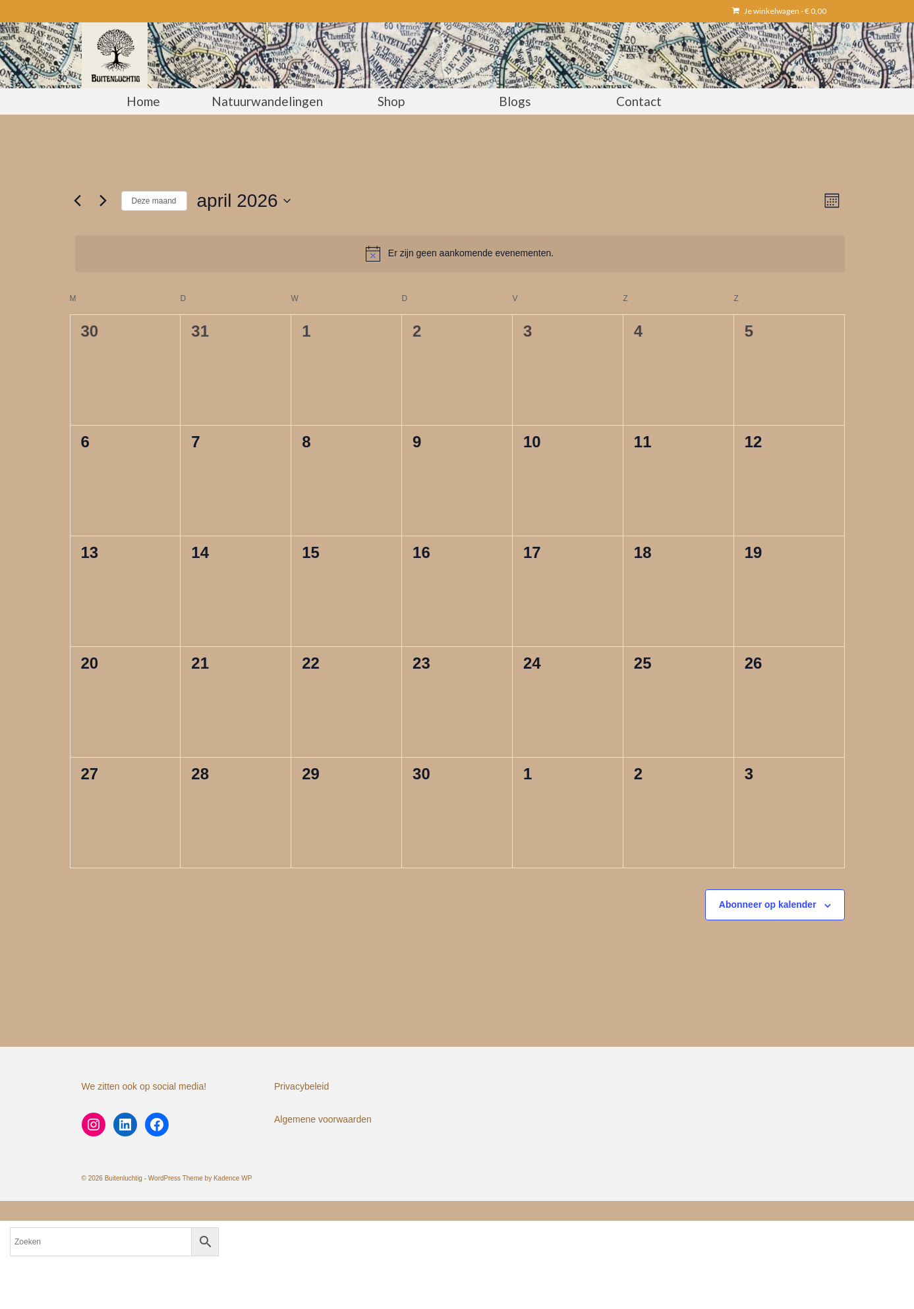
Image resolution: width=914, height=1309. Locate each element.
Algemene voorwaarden (323, 1119)
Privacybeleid (301, 1086)
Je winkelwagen (779, 11)
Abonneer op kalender (767, 904)
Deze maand (154, 201)
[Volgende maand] (103, 201)
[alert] (460, 253)
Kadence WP (233, 1178)
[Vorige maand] (78, 201)
